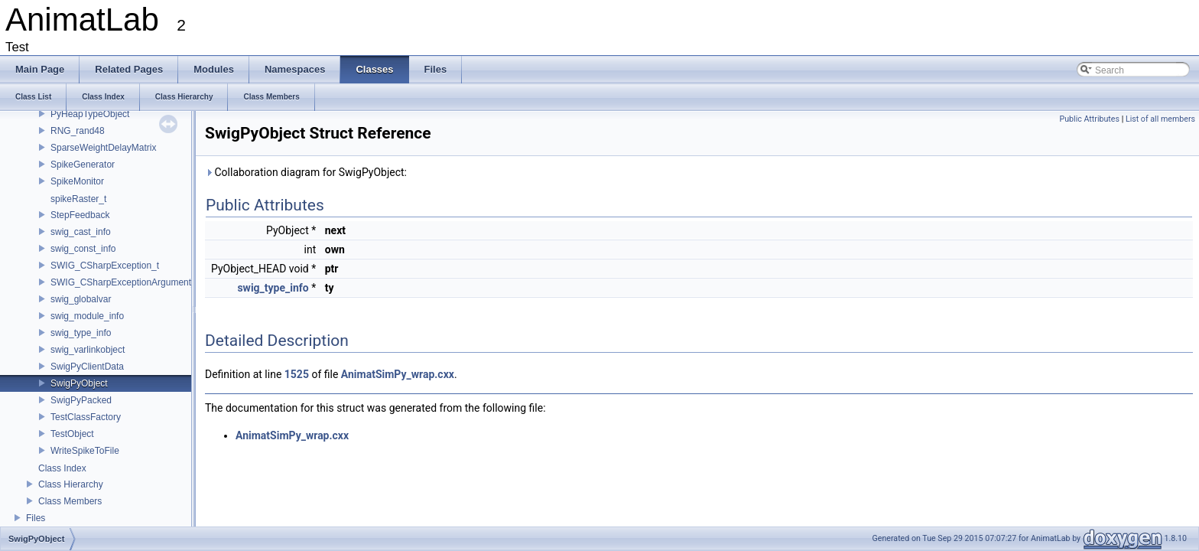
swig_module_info (87, 316)
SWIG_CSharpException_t (104, 265)
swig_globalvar (80, 299)
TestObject (72, 434)
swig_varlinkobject (87, 349)
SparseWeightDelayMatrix (103, 147)
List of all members (1160, 119)
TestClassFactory (85, 417)
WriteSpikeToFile (84, 450)
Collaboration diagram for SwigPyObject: (306, 172)
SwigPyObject (79, 383)
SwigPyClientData (87, 366)
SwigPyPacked (81, 400)
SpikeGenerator (82, 164)
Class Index (62, 468)
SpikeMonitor (77, 181)
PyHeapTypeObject (89, 114)
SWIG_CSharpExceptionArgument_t (124, 282)
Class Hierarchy (70, 484)
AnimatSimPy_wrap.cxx (397, 374)
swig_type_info (80, 333)
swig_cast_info (80, 232)
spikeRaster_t (78, 199)
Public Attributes (1089, 119)
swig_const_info (82, 248)
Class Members (70, 501)
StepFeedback (79, 215)
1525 (296, 374)
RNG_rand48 (77, 131)
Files (35, 518)
